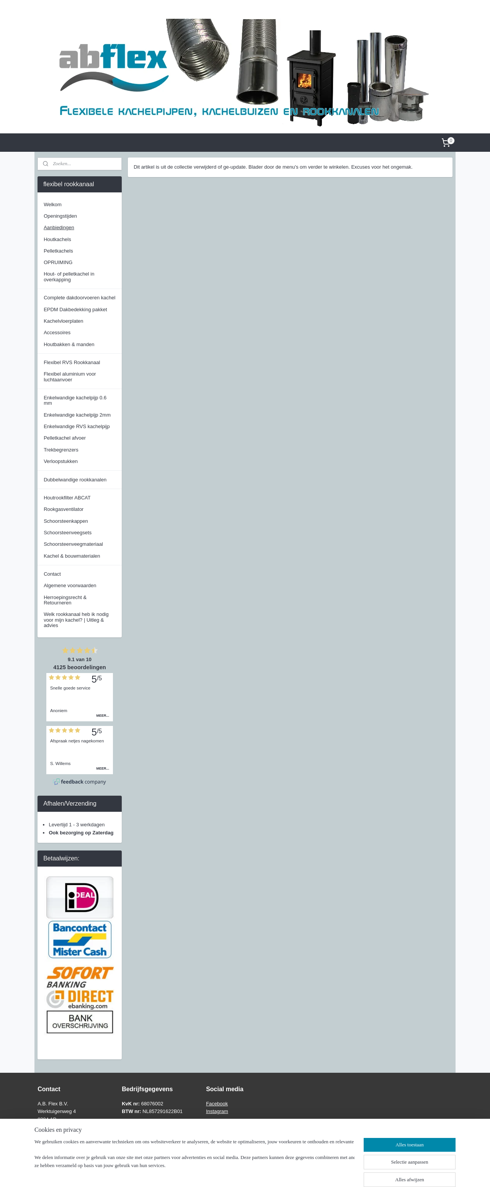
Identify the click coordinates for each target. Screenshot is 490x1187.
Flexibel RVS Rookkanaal (72, 362)
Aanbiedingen (59, 227)
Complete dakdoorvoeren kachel (79, 297)
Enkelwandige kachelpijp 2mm (77, 415)
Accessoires (57, 332)
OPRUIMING (58, 262)
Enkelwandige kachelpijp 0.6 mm (75, 400)
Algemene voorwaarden (70, 585)
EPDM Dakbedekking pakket (75, 309)
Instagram (217, 1111)
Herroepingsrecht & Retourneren (65, 600)
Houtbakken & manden (69, 344)
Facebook (217, 1104)
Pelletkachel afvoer (65, 438)
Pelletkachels (58, 251)
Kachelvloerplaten (63, 321)
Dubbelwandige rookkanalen (75, 480)
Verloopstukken (61, 461)
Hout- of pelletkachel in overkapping (69, 276)
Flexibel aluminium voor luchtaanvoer (70, 376)
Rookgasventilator (63, 509)
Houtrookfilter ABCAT (67, 498)
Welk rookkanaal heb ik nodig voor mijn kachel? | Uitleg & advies (76, 619)
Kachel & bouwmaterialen (72, 556)
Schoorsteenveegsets (67, 532)
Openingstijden (60, 216)
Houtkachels (57, 239)
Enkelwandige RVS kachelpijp (76, 426)
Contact (52, 574)
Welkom (53, 204)
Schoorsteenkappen (66, 521)
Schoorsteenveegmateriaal (73, 544)
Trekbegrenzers (61, 450)
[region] (194, 1162)
